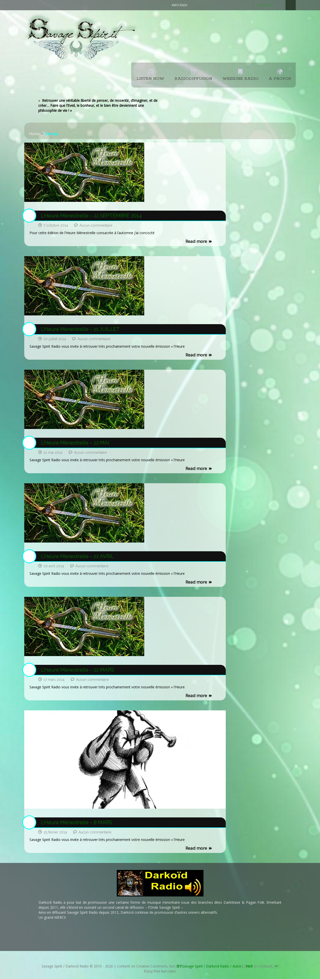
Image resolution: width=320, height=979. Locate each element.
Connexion (264, 5)
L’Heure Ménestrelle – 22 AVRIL (77, 556)
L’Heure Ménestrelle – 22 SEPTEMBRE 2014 (91, 216)
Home (35, 134)
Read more (199, 241)
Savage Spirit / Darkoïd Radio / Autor (209, 966)
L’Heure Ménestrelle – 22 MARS (77, 670)
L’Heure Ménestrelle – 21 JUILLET (80, 329)
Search (291, 5)
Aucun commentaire (96, 225)
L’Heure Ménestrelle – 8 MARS (76, 822)
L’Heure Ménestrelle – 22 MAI (75, 443)
